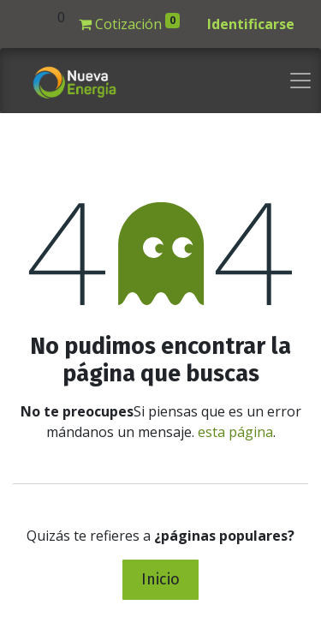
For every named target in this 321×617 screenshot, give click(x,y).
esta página (235, 431)
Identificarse (250, 24)
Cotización (129, 23)
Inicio (160, 579)
